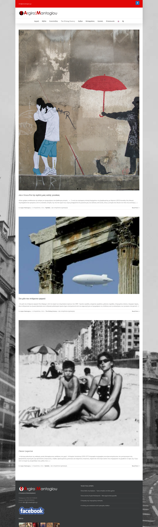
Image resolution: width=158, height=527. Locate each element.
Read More (135, 208)
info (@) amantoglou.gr (30, 502)
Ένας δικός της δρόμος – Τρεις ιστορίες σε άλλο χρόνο (98, 491)
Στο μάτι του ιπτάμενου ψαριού (32, 298)
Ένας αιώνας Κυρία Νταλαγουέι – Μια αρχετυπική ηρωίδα (99, 496)
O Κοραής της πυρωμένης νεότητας (92, 501)
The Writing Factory (51, 311)
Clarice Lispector (26, 451)
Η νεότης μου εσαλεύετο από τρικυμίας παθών (95, 505)
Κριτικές (48, 208)
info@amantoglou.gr (25, 4)
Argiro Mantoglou (25, 208)
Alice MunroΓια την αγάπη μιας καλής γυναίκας (39, 195)
